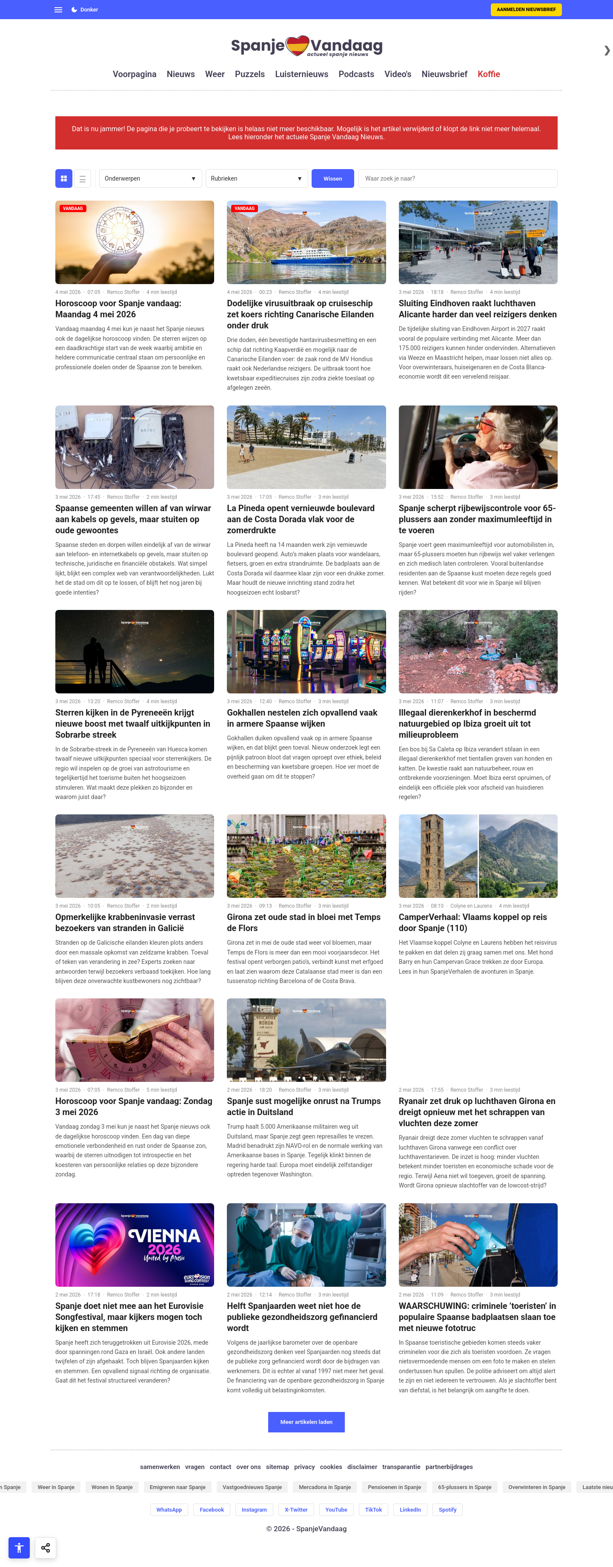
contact (221, 1467)
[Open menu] (58, 10)
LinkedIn (410, 1510)
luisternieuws (301, 74)
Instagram (254, 1510)
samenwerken (160, 1467)
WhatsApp (169, 1510)
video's (397, 74)
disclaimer (362, 1467)
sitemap (277, 1467)
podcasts (357, 74)
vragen (195, 1467)
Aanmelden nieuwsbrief (526, 9)
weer (215, 74)
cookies (331, 1467)
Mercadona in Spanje (325, 1487)
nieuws (181, 74)
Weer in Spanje (55, 1487)
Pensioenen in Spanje (394, 1487)
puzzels (250, 74)
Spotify (447, 1510)
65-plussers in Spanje (464, 1487)
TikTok (373, 1510)
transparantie (401, 1467)
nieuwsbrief (445, 74)
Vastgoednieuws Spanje (252, 1487)
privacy (304, 1467)
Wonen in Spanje (112, 1487)
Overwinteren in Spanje (537, 1487)
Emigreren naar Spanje (178, 1487)
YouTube (336, 1510)
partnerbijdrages (449, 1467)
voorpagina (135, 74)
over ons (248, 1467)
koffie (489, 74)
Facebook (212, 1510)
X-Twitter (296, 1510)
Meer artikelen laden (307, 1422)
